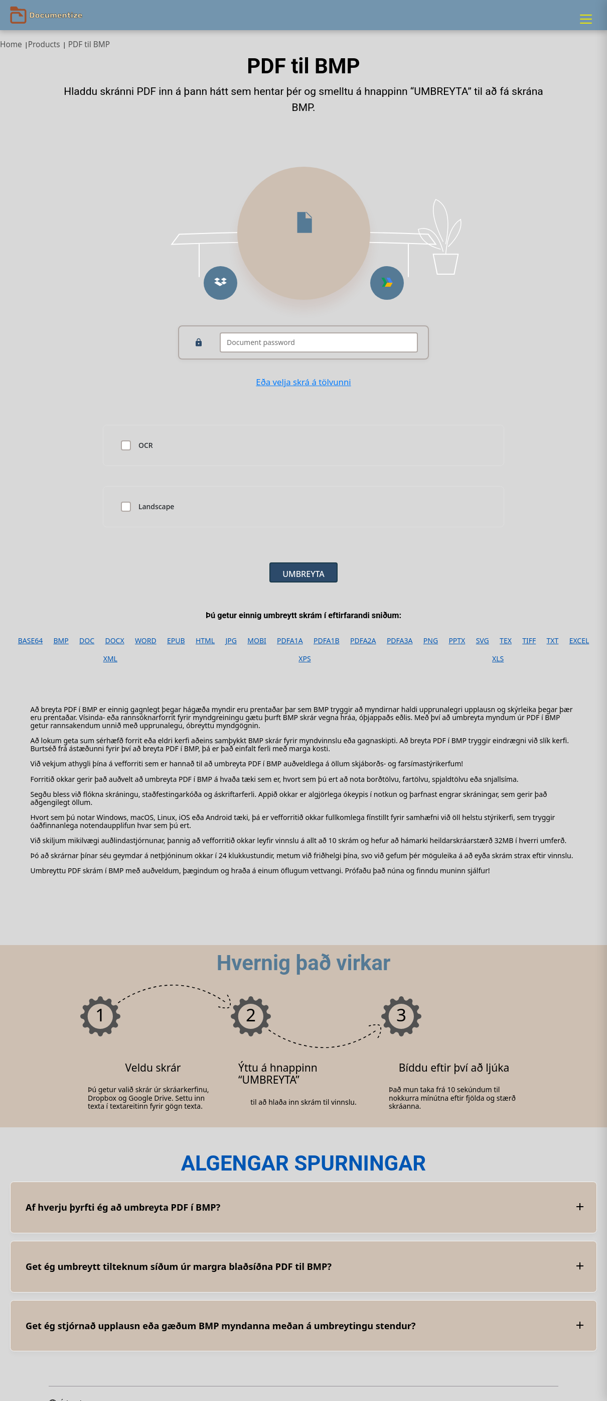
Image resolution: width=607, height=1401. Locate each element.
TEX (506, 641)
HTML (205, 641)
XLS (498, 659)
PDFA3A (400, 641)
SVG (482, 641)
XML (110, 659)
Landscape (156, 507)
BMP (61, 641)
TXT (553, 641)
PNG (430, 641)
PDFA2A (363, 641)
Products (44, 44)
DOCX (114, 641)
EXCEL (579, 641)
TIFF (529, 641)
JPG (230, 641)
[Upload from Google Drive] (387, 283)
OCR (145, 445)
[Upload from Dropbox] (220, 283)
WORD (146, 641)
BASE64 (30, 641)
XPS (304, 659)
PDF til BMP (89, 44)
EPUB (176, 641)
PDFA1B (327, 641)
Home (11, 44)
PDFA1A (290, 641)
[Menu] (586, 19)
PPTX (456, 641)
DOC (86, 641)
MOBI (256, 641)
